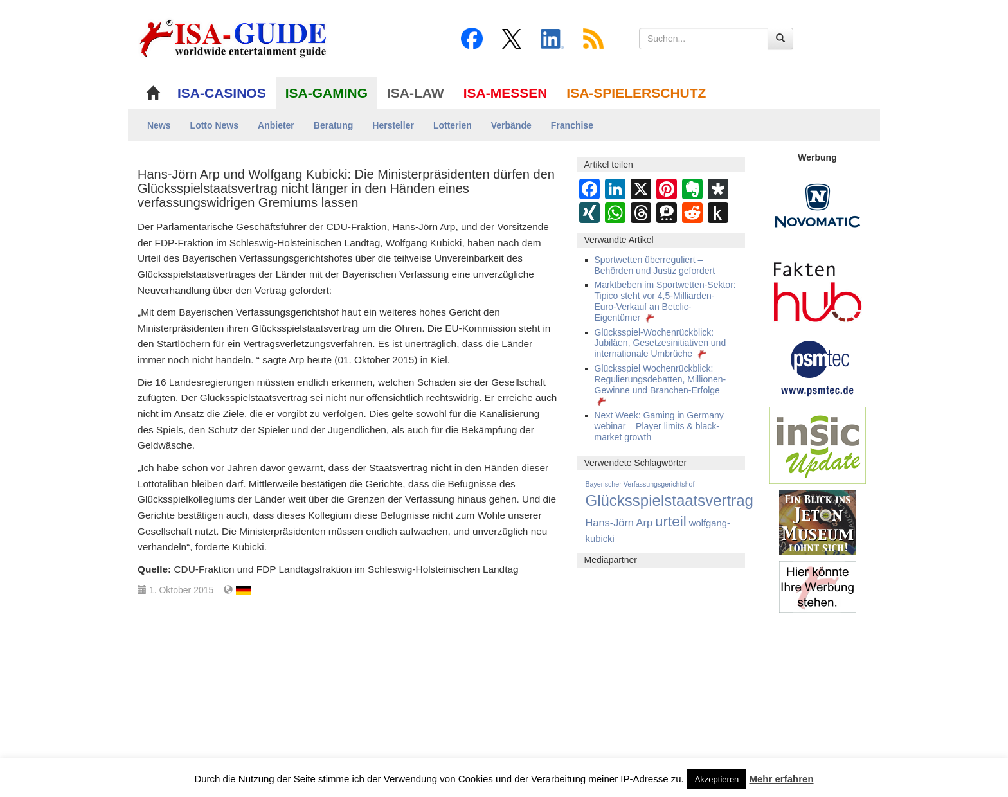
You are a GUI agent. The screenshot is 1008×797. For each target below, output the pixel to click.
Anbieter (276, 125)
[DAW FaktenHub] (818, 288)
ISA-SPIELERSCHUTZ (636, 92)
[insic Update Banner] (818, 445)
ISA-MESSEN (506, 92)
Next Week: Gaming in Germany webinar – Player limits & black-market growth (659, 426)
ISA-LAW (415, 92)
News (159, 125)
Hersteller (393, 125)
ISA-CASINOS (221, 92)
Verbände (511, 125)
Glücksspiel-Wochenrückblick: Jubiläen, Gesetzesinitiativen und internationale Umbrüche (660, 343)
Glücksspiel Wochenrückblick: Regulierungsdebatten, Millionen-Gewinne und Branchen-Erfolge (660, 384)
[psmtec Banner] (817, 366)
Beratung (333, 125)
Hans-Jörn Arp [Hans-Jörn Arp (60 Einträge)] (619, 522)
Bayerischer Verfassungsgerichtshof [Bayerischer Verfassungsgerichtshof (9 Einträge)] (640, 484)
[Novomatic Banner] (818, 205)
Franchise (572, 125)
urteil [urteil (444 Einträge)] (671, 522)
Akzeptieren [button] (717, 779)
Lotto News (214, 125)
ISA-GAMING (326, 92)
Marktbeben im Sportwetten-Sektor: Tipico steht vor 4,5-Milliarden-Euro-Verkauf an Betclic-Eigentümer (665, 301)
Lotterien (452, 125)
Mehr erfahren (782, 778)
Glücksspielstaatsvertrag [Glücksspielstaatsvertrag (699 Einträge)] (669, 500)
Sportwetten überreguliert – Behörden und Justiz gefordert (655, 265)
